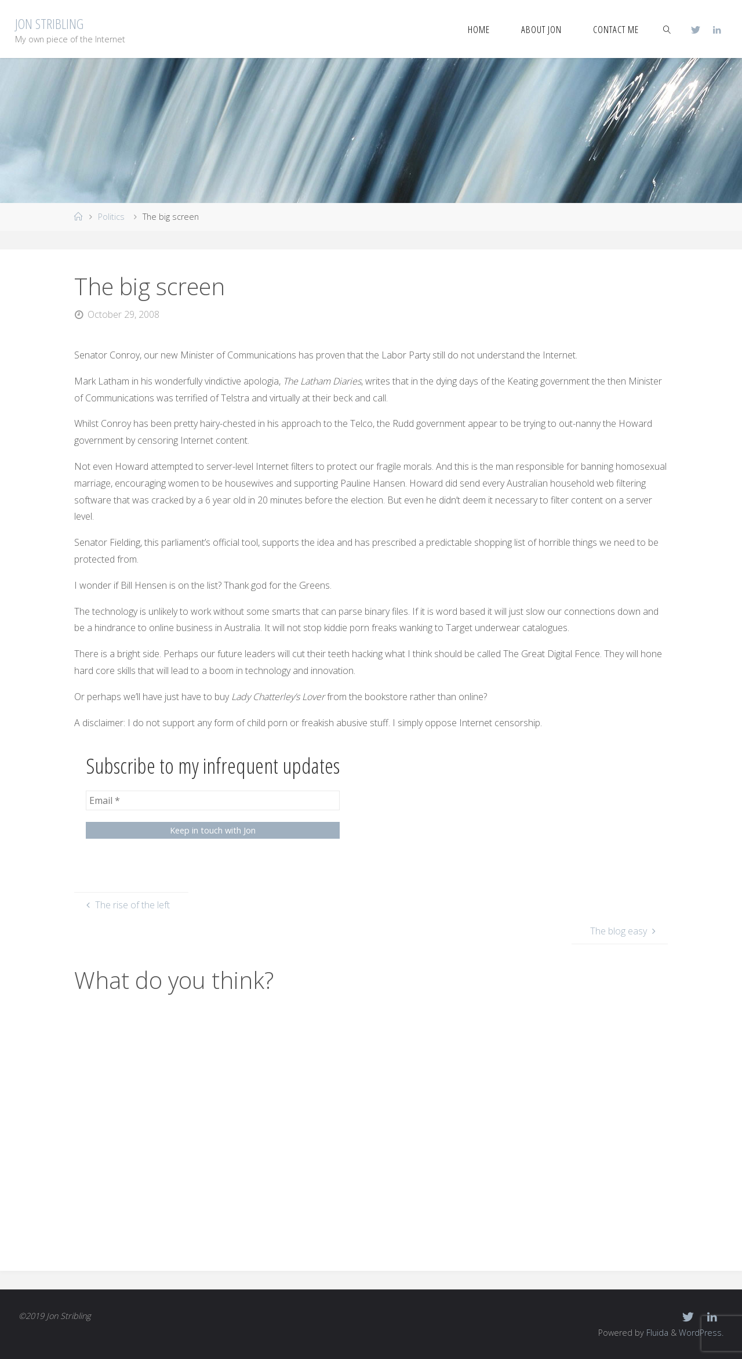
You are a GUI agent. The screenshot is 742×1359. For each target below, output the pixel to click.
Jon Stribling (49, 23)
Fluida (656, 1332)
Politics (111, 216)
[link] (666, 29)
